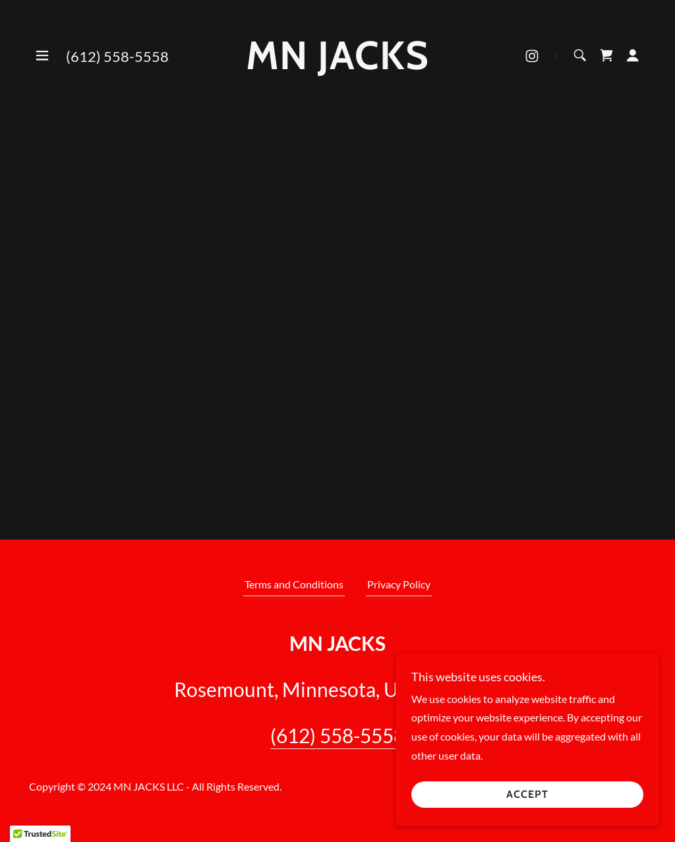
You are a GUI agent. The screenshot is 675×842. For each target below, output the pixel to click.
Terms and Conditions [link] (294, 584)
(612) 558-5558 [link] (117, 56)
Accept (527, 795)
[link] (337, 65)
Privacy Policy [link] (398, 584)
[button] (42, 55)
